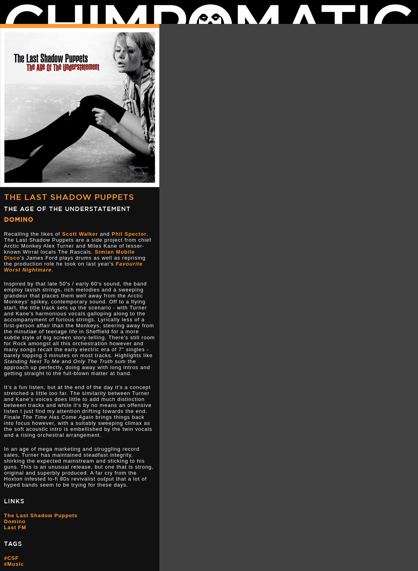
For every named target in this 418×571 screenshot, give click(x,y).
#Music (14, 564)
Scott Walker (80, 234)
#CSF (11, 558)
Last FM (15, 527)
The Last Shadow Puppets (69, 196)
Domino (18, 219)
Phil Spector (129, 234)
